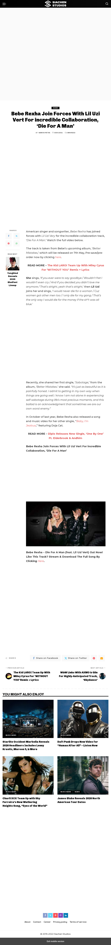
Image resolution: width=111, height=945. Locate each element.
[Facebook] (9, 236)
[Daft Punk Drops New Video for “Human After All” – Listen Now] (82, 719)
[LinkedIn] (65, 915)
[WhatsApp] (16, 243)
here (58, 257)
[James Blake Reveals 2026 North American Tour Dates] (82, 775)
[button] (5, 4)
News (55, 108)
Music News (11, 735)
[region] (55, 54)
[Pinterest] (9, 243)
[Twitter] (16, 236)
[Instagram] (60, 915)
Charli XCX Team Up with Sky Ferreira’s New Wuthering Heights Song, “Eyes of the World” (25, 802)
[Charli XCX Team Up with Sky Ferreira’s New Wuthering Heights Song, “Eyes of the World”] (28, 775)
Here (41, 561)
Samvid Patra (44, 132)
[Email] (101, 658)
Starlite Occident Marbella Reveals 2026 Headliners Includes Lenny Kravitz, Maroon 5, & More (26, 745)
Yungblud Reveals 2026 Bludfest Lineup (12, 279)
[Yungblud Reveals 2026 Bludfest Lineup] (12, 263)
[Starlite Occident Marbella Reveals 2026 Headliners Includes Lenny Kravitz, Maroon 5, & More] (28, 719)
